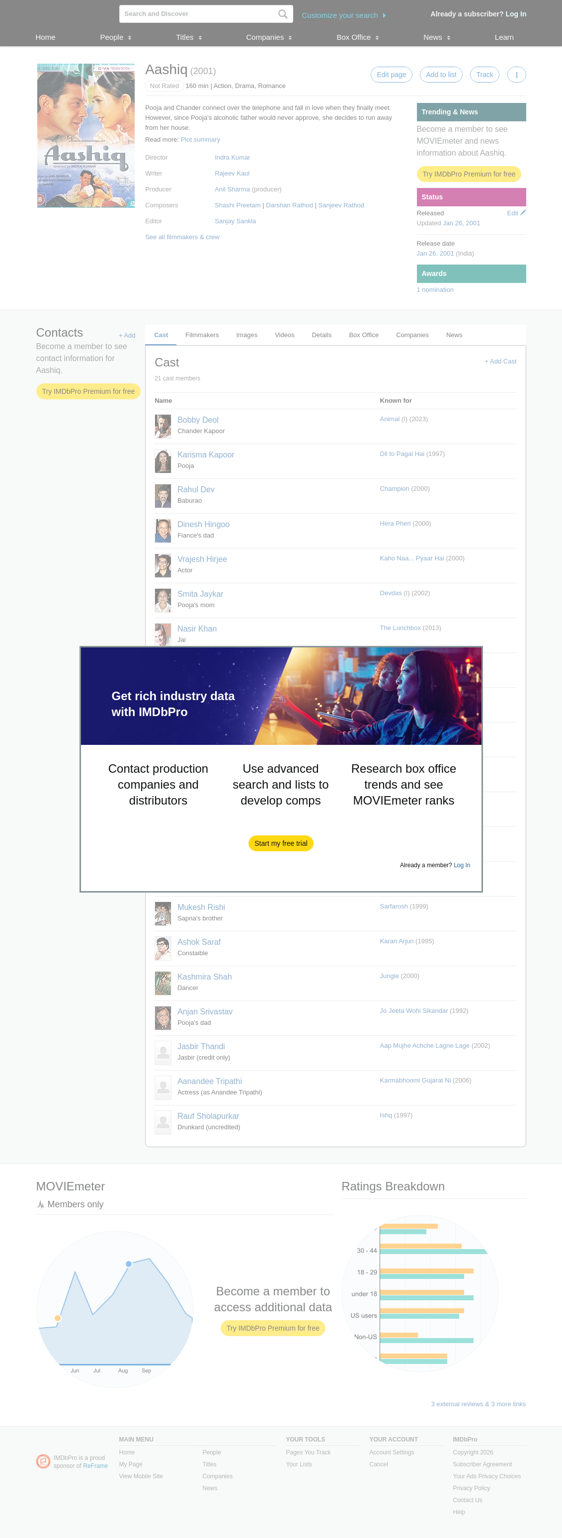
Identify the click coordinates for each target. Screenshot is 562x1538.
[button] (281, 843)
